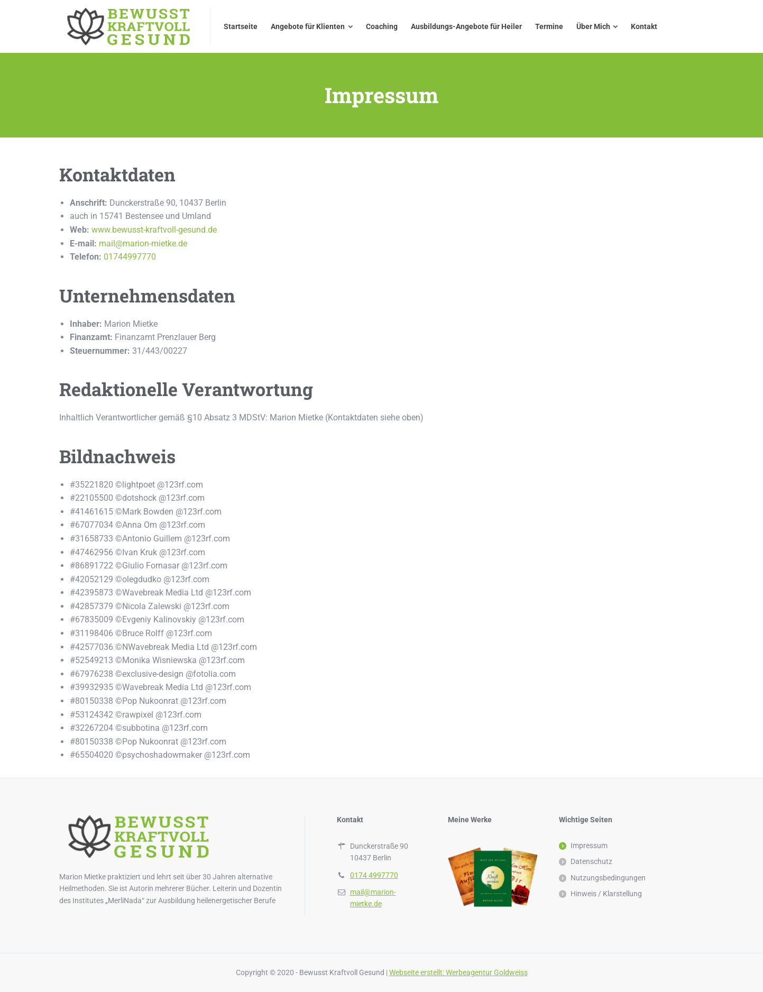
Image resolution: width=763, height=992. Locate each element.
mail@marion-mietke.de (143, 243)
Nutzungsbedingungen (608, 878)
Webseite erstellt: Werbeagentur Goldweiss (458, 972)
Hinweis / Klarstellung (606, 893)
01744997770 (130, 257)
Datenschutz (591, 861)
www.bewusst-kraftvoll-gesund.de (154, 230)
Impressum (589, 845)
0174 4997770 (374, 875)
